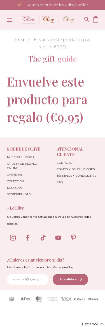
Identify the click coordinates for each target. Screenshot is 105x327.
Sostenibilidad (19, 194)
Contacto (64, 163)
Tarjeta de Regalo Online (22, 166)
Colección (15, 181)
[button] (89, 323)
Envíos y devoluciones (76, 169)
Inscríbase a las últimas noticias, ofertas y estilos (40, 267)
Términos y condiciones (76, 176)
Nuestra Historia (20, 157)
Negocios (14, 188)
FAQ (60, 182)
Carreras (14, 174)
